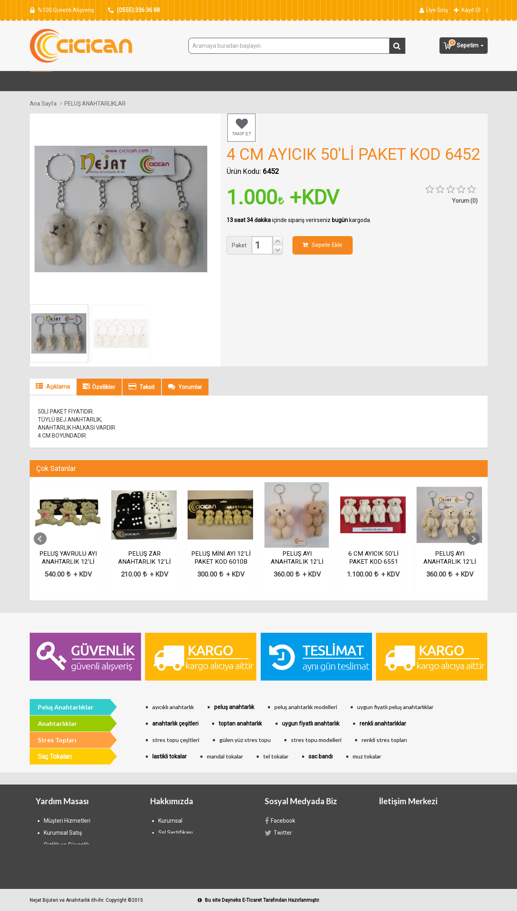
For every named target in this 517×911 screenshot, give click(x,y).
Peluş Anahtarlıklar (66, 707)
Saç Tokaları (303, 81)
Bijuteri (346, 81)
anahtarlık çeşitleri (175, 723)
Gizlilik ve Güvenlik (66, 845)
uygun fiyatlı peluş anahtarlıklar (395, 706)
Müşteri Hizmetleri (67, 820)
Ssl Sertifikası (175, 832)
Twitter (278, 832)
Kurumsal (170, 820)
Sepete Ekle (322, 245)
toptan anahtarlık (240, 723)
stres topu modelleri (316, 739)
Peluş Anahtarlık (194, 81)
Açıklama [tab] (53, 386)
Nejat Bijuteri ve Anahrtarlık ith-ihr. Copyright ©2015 (86, 900)
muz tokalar (367, 756)
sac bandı (321, 756)
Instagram (282, 845)
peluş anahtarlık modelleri (305, 706)
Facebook (280, 820)
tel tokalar (275, 756)
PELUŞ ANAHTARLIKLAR (95, 103)
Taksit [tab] (142, 386)
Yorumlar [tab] (185, 386)
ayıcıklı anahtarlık (173, 706)
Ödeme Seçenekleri (69, 869)
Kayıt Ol (467, 10)
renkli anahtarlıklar (383, 723)
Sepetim (463, 44)
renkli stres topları (384, 739)
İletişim (167, 857)
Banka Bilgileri (61, 857)
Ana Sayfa (43, 103)
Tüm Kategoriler (80, 81)
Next (473, 538)
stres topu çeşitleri (175, 739)
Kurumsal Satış (63, 832)
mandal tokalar (225, 756)
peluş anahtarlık (234, 707)
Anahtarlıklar (391, 81)
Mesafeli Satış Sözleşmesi (191, 845)
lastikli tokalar (169, 756)
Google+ (281, 857)
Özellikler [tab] (99, 386)
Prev (40, 538)
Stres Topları (137, 81)
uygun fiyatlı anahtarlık (310, 723)
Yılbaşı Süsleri (251, 81)
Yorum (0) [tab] (465, 201)
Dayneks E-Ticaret (242, 900)
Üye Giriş (433, 10)
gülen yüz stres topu (245, 739)
